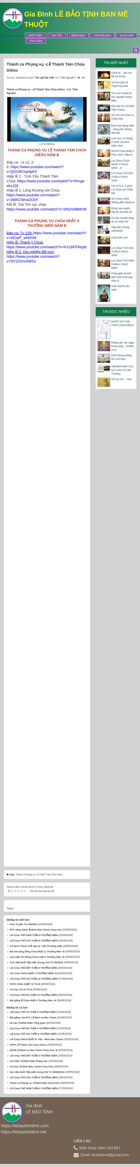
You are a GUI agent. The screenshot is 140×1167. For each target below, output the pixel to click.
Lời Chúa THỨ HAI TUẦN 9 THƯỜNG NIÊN (33, 1034)
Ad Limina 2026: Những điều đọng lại (122, 200)
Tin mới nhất (116, 63)
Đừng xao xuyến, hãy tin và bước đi (121, 210)
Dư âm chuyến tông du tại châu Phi (122, 219)
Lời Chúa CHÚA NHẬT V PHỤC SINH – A (120, 164)
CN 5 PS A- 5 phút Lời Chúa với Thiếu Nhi (122, 189)
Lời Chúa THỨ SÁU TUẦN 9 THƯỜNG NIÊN (33, 940)
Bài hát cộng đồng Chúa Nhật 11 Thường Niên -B (37, 951)
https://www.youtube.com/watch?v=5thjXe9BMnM (47, 209)
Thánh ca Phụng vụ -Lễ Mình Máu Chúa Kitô (34, 1083)
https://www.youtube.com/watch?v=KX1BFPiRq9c (47, 247)
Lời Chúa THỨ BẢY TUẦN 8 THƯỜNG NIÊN (33, 1055)
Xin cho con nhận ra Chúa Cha (122, 117)
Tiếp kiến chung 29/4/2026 (120, 229)
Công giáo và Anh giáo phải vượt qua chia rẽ (122, 277)
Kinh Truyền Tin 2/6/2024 (23, 924)
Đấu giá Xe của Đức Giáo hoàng (122, 108)
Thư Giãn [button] (36, 40)
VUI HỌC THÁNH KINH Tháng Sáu (29, 1061)
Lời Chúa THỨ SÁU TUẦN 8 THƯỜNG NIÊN (33, 1077)
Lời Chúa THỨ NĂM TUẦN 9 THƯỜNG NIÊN (34, 935)
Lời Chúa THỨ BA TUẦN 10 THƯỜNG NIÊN (33, 995)
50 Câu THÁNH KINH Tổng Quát (27, 1023)
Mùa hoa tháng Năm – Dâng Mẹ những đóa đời (122, 129)
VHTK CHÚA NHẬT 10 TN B (25, 984)
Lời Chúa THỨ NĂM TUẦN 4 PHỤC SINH (122, 264)
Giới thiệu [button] (35, 35)
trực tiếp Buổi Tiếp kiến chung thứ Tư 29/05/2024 (37, 1072)
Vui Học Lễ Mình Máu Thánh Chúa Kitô (31, 1066)
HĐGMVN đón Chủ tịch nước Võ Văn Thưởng (122, 370)
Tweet (10, 908)
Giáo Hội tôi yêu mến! (120, 288)
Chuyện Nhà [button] (102, 35)
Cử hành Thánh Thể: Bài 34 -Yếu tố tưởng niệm (36, 946)
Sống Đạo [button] (78, 35)
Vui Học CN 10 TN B (21, 989)
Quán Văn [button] (126, 35)
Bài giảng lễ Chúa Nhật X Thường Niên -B (33, 1000)
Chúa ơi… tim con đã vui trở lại (121, 74)
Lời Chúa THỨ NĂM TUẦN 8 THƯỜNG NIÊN (34, 1088)
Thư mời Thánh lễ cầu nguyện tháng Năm (121, 97)
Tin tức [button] (57, 35)
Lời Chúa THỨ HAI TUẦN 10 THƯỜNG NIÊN (34, 978)
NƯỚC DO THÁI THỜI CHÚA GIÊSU (122, 323)
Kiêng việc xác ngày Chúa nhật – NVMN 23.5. (122, 346)
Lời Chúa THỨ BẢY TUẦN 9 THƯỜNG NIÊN (33, 968)
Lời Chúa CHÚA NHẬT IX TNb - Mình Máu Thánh (36, 1039)
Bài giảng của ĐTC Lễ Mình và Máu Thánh (33, 1017)
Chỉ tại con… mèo (121, 379)
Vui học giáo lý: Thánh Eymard (120, 84)
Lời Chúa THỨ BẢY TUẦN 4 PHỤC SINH (122, 177)
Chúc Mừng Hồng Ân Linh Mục (121, 357)
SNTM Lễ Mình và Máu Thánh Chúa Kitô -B (33, 1050)
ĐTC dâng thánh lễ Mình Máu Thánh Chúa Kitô (36, 929)
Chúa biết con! (119, 237)
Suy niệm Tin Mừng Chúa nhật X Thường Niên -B (37, 957)
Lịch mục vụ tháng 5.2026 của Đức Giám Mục (122, 142)
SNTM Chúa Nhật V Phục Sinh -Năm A (122, 153)
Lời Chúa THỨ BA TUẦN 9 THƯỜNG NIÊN (33, 1028)
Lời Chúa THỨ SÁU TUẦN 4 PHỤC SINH (122, 251)
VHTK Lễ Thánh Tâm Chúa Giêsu (28, 1044)
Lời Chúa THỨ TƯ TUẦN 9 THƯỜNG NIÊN (33, 1012)
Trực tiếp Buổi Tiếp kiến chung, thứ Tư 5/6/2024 (36, 962)
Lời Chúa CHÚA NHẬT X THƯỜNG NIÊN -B (33, 973)
